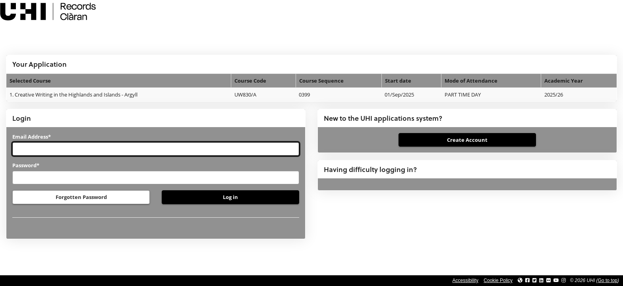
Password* (25, 165)
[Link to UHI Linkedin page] (541, 280)
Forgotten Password (81, 197)
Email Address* (31, 136)
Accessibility (465, 280)
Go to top (607, 280)
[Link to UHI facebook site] (527, 280)
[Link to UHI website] (520, 280)
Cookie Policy (498, 280)
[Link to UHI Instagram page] (563, 280)
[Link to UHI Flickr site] (548, 280)
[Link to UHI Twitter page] (534, 280)
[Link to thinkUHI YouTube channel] (556, 280)
